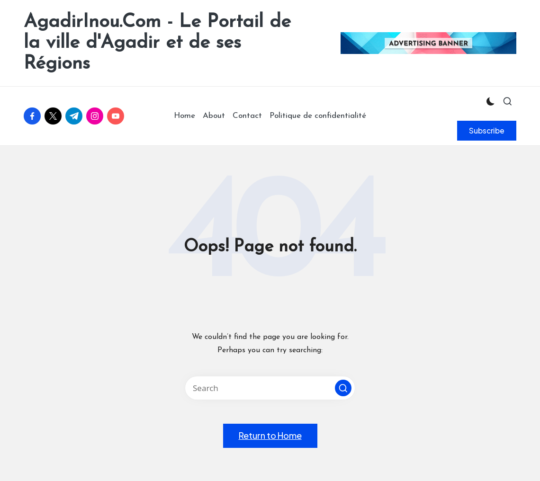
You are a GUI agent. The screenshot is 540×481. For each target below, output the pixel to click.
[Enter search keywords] (270, 388)
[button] (486, 131)
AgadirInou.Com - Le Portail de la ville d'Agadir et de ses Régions (157, 43)
